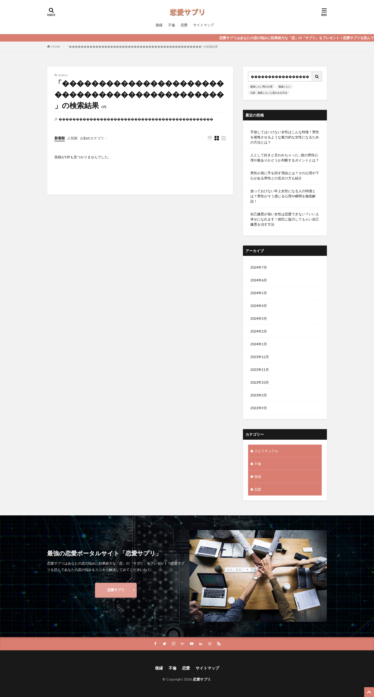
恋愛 (184, 25)
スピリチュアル (266, 451)
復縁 (159, 25)
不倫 (171, 25)
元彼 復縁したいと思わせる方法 (268, 92)
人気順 (72, 138)
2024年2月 (258, 331)
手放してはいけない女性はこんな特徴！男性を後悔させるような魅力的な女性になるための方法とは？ (284, 137)
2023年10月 (259, 382)
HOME (55, 46)
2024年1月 (258, 344)
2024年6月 (258, 280)
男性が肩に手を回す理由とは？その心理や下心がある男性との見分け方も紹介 (284, 175)
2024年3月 (258, 318)
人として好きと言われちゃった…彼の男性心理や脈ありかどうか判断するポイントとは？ (284, 157)
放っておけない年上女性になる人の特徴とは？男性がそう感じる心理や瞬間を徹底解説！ (283, 196)
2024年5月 (258, 293)
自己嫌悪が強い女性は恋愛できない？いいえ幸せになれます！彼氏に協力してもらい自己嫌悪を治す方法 (284, 219)
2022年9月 (258, 408)
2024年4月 (258, 306)
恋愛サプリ (115, 590)
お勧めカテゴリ (92, 138)
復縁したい (285, 86)
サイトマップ (203, 25)
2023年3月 (258, 395)
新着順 (59, 138)
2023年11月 (259, 369)
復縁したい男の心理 (261, 86)
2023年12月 (259, 357)
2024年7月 (258, 267)
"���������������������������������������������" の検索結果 (143, 46)
